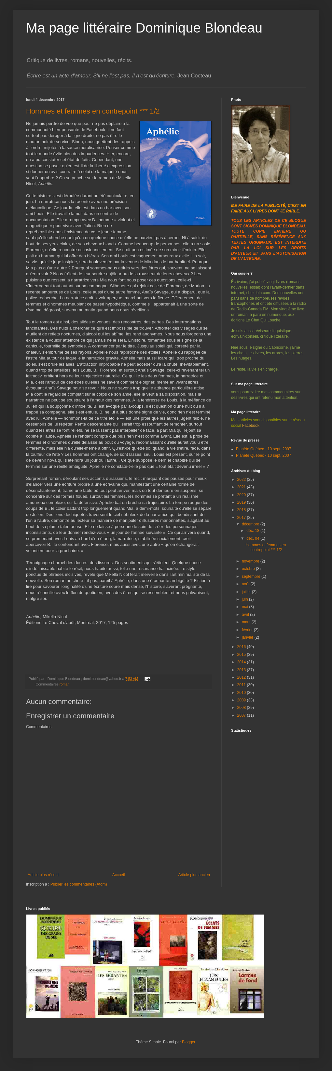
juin (245, 599)
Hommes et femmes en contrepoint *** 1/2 (93, 111)
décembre (251, 524)
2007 (242, 715)
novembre (251, 561)
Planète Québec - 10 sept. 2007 (263, 449)
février (248, 630)
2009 (242, 700)
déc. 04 (253, 538)
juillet (247, 592)
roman (65, 684)
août (246, 584)
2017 (242, 517)
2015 (242, 654)
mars (247, 622)
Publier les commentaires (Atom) (78, 884)
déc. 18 (253, 530)
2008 (242, 707)
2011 (242, 685)
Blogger (188, 1042)
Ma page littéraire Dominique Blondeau (144, 27)
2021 (242, 487)
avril (246, 614)
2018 (242, 510)
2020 (242, 495)
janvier (248, 637)
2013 (242, 670)
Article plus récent (43, 875)
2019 (242, 502)
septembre (251, 576)
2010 (242, 692)
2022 (242, 479)
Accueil (118, 875)
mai (245, 606)
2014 (242, 662)
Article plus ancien (194, 875)
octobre (249, 568)
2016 (242, 646)
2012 (242, 677)
